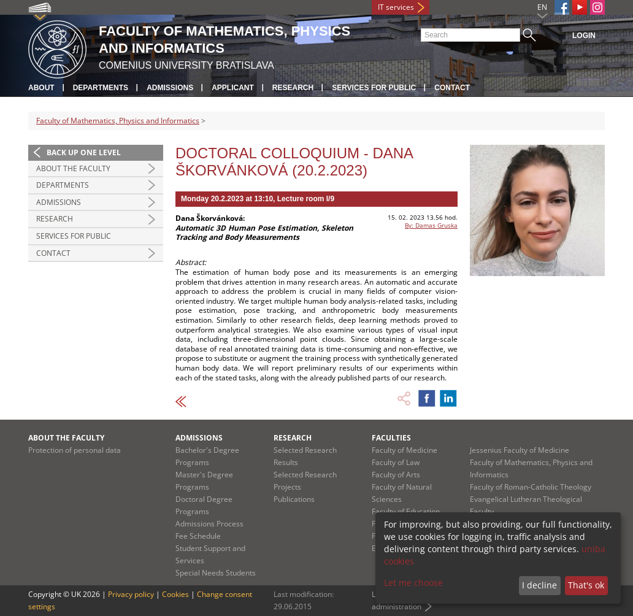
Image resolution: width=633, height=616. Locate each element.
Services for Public (374, 87)
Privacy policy (131, 594)
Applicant (233, 87)
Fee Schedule (198, 536)
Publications (294, 499)
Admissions (170, 87)
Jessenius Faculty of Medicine (519, 450)
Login (584, 35)
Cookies (175, 594)
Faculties (391, 438)
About (41, 87)
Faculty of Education (406, 511)
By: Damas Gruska (431, 225)
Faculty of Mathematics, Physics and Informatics (117, 120)
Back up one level (84, 152)
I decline (539, 585)
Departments (100, 87)
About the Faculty (73, 168)
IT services (396, 7)
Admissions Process (209, 523)
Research (292, 87)
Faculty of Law (396, 462)
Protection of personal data (74, 450)
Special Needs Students (215, 573)
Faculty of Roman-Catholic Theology (530, 487)
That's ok (586, 585)
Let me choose (413, 582)
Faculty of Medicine (404, 450)
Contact (452, 87)
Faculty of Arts (396, 474)
